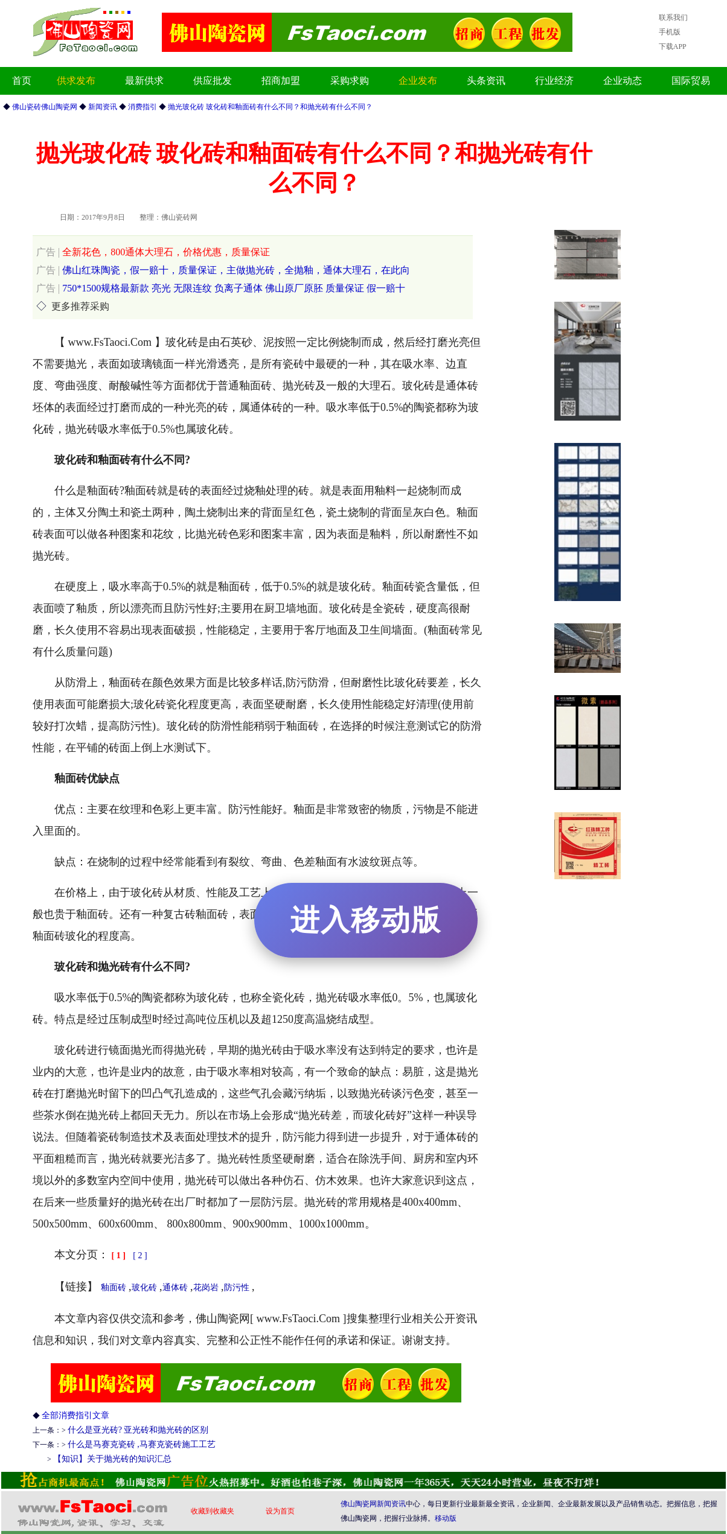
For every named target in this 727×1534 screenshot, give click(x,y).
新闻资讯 (391, 1504)
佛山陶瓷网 (359, 1504)
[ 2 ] (140, 1255)
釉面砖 (113, 1287)
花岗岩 (206, 1287)
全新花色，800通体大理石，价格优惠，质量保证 (153, 252)
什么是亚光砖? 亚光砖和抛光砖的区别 (138, 1429)
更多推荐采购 (80, 306)
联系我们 (673, 17)
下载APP (673, 46)
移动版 (445, 1518)
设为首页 (280, 1511)
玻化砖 (144, 1287)
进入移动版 (365, 920)
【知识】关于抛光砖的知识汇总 (112, 1458)
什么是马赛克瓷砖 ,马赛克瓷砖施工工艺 (142, 1444)
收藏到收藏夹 (212, 1511)
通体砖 (175, 1287)
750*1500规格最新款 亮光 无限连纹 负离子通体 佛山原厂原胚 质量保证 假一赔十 (220, 288)
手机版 (670, 32)
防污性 (236, 1287)
